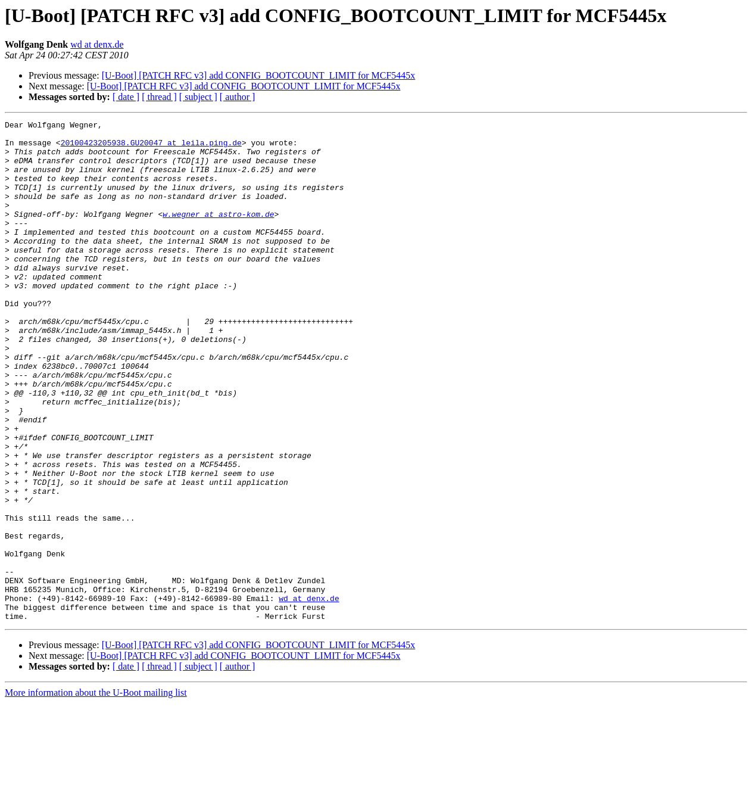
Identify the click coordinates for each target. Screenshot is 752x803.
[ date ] (126, 97)
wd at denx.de (96, 44)
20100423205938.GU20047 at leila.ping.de (151, 147)
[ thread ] (159, 97)
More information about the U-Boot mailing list (96, 793)
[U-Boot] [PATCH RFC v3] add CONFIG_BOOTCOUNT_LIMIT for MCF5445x (259, 75)
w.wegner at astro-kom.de (218, 233)
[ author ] (237, 97)
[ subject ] (198, 97)
